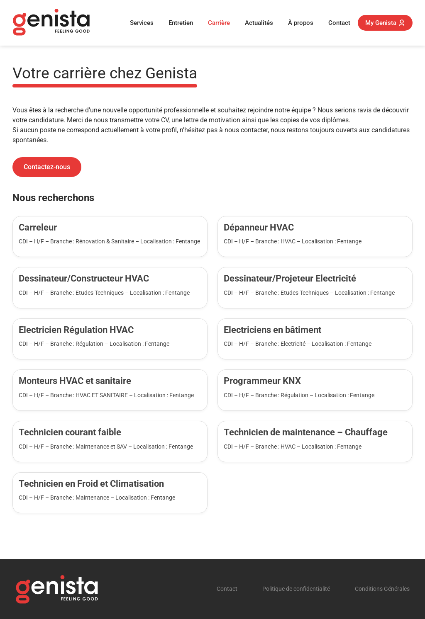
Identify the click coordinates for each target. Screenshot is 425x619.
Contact (339, 23)
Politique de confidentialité (296, 588)
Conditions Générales (382, 588)
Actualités (259, 23)
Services (142, 23)
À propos (300, 23)
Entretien (181, 23)
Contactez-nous (47, 167)
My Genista (385, 23)
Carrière (219, 23)
